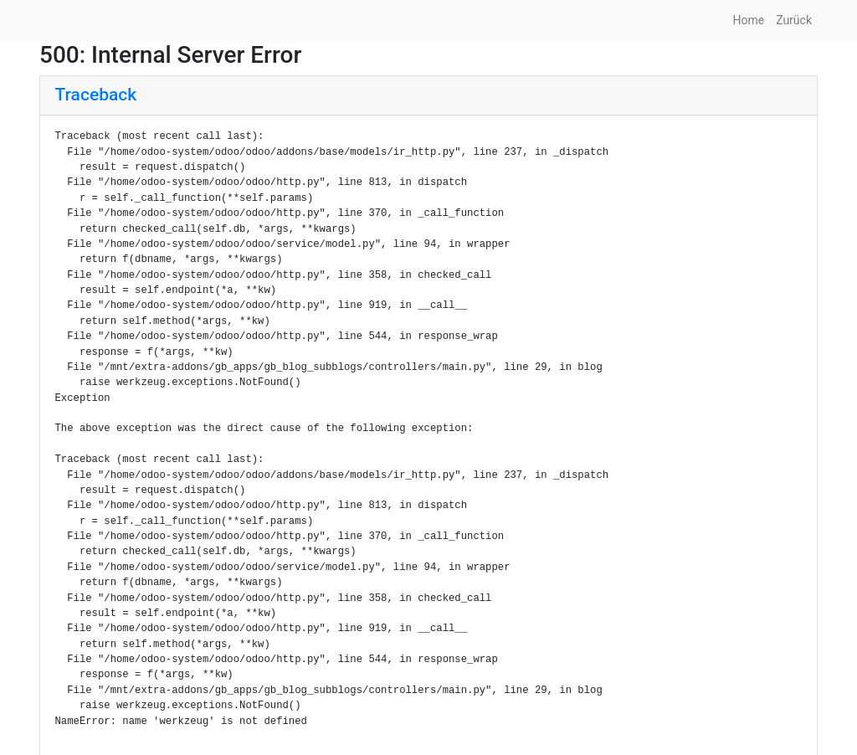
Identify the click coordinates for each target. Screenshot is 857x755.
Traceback (96, 95)
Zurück (794, 20)
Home (748, 20)
